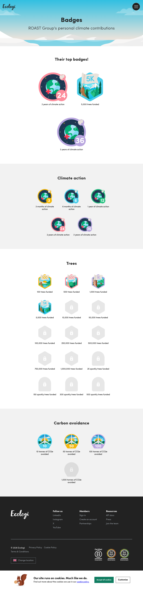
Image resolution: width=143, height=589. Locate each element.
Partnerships (85, 523)
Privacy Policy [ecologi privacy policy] (35, 559)
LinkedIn (57, 515)
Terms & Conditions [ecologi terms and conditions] (20, 563)
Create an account (88, 519)
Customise (123, 579)
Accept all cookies (104, 579)
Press (108, 519)
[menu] (136, 6)
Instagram (58, 519)
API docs (110, 515)
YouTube (57, 527)
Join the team (112, 523)
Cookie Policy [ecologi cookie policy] (50, 559)
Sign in (82, 515)
